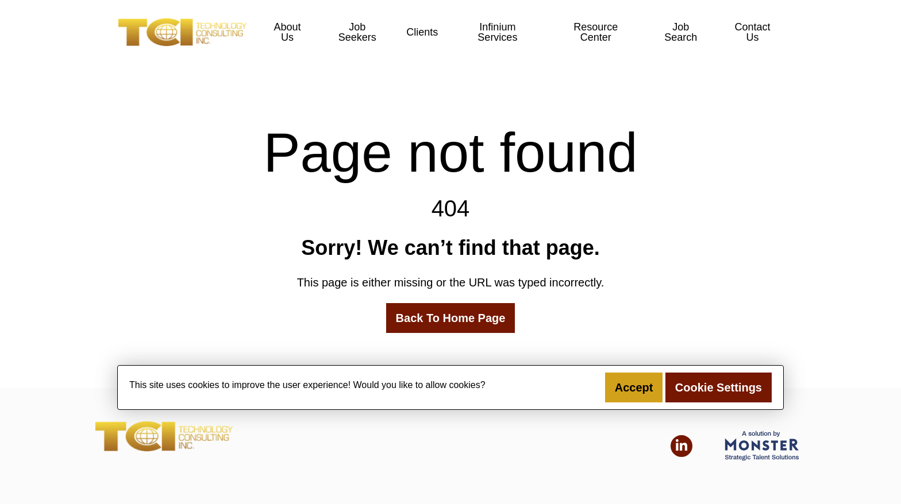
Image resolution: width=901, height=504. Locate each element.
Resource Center (595, 32)
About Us (287, 32)
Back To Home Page (451, 318)
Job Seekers (357, 32)
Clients (422, 32)
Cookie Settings (718, 387)
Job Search (680, 32)
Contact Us (753, 32)
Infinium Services (497, 32)
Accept (634, 387)
